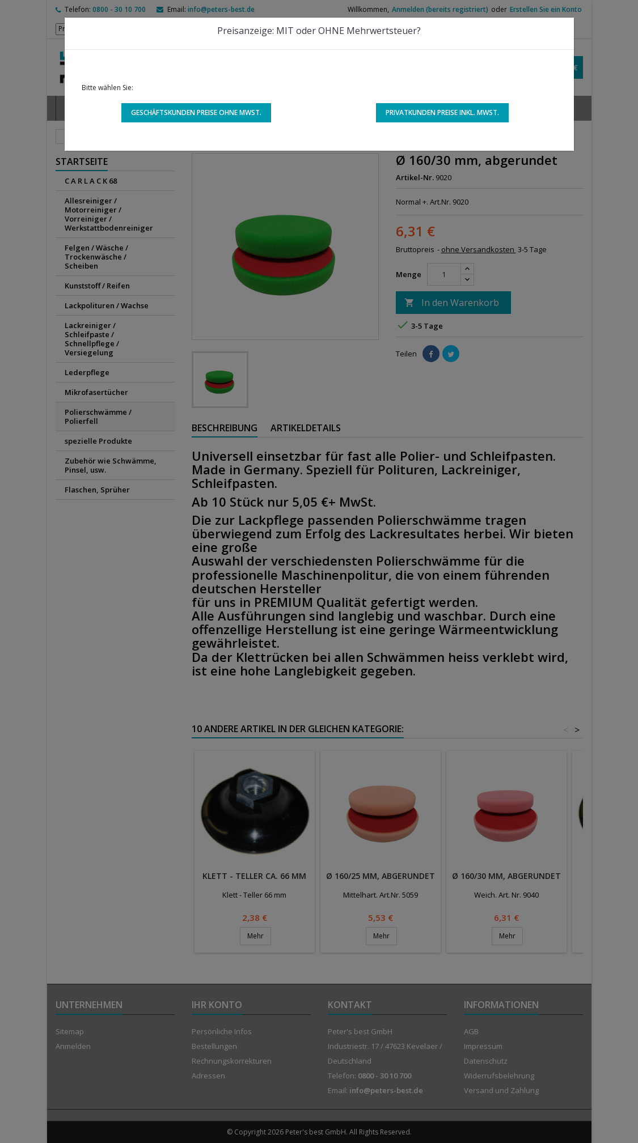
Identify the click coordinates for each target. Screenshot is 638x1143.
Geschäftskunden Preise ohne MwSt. (196, 112)
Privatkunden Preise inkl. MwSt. (442, 112)
